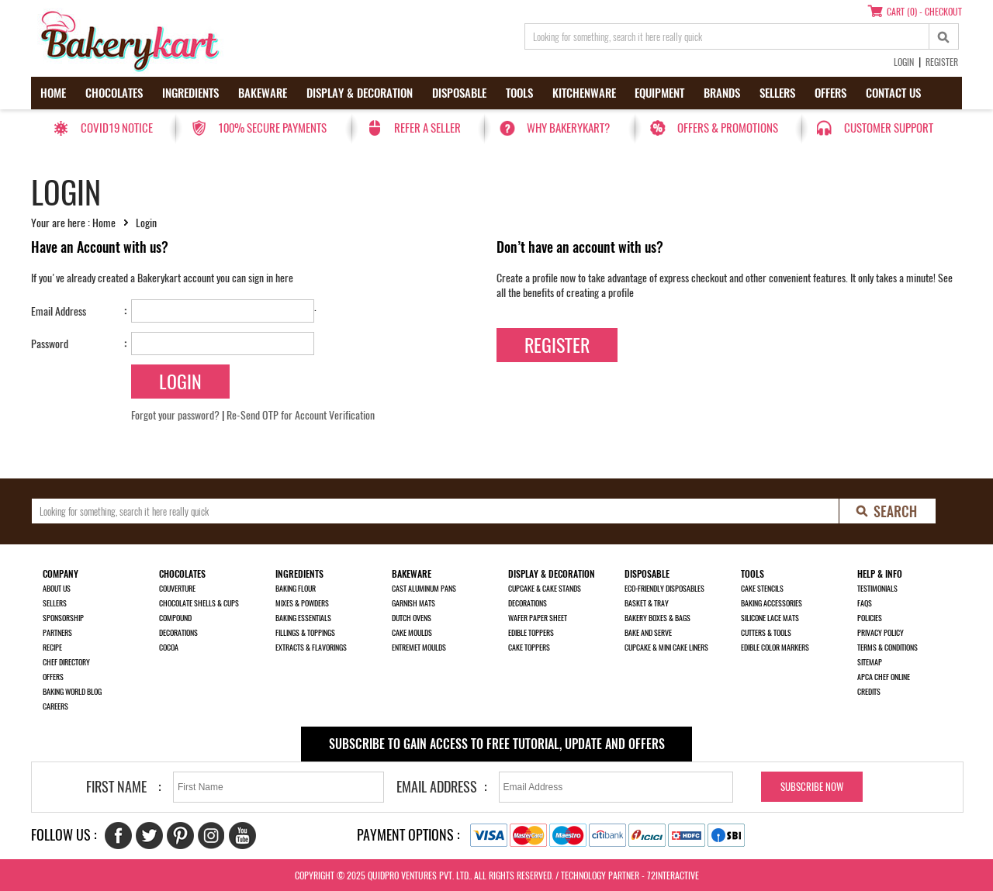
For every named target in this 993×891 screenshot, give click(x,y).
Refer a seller (427, 128)
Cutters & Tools (766, 632)
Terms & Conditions (887, 647)
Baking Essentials (303, 618)
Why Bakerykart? (568, 128)
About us (57, 588)
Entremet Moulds (419, 647)
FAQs (864, 603)
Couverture (177, 588)
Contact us (893, 93)
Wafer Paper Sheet (537, 618)
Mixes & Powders (302, 603)
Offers (830, 93)
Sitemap (869, 662)
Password (49, 344)
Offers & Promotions (727, 128)
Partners (57, 632)
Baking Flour (295, 588)
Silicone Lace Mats (770, 618)
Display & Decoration (359, 93)
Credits (869, 691)
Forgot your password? (175, 415)
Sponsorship (63, 618)
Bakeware (262, 93)
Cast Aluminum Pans (424, 588)
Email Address (58, 311)
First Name (116, 786)
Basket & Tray (647, 603)
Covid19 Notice (117, 128)
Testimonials (877, 588)
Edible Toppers (531, 632)
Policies (869, 618)
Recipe (52, 647)
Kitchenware (584, 93)
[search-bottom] (887, 511)
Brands (722, 93)
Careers (55, 706)
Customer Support (888, 128)
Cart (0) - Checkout (924, 11)
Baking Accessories (771, 603)
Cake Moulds (412, 632)
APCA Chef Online (883, 677)
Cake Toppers (529, 647)
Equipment (659, 93)
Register (942, 62)
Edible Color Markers (775, 647)
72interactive (673, 875)
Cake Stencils (762, 588)
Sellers (777, 93)
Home (53, 93)
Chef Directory (66, 662)
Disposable (459, 93)
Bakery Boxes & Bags (657, 618)
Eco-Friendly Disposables (664, 588)
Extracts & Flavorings (311, 647)
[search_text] (726, 36)
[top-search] (944, 36)
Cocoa (168, 647)
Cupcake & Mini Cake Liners (666, 647)
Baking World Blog (72, 691)
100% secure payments (272, 128)
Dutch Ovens (411, 618)
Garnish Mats (413, 603)
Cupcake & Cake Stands (544, 588)
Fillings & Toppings (305, 632)
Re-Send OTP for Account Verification (301, 415)
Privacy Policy (880, 632)
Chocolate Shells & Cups (199, 603)
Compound (175, 618)
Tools (519, 93)
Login (904, 62)
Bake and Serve (648, 632)
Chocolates (114, 93)
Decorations (178, 632)
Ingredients (190, 93)
